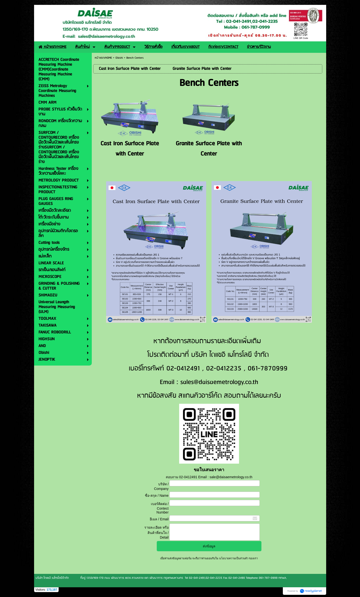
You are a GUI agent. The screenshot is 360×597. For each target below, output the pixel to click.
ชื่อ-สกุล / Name (157, 495)
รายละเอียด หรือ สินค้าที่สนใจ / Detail (156, 532)
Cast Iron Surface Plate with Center (130, 148)
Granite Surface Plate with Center (209, 148)
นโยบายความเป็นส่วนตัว (233, 558)
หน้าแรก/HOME (103, 57)
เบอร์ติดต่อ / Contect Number (160, 508)
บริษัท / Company (161, 486)
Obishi (119, 57)
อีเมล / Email (159, 519)
